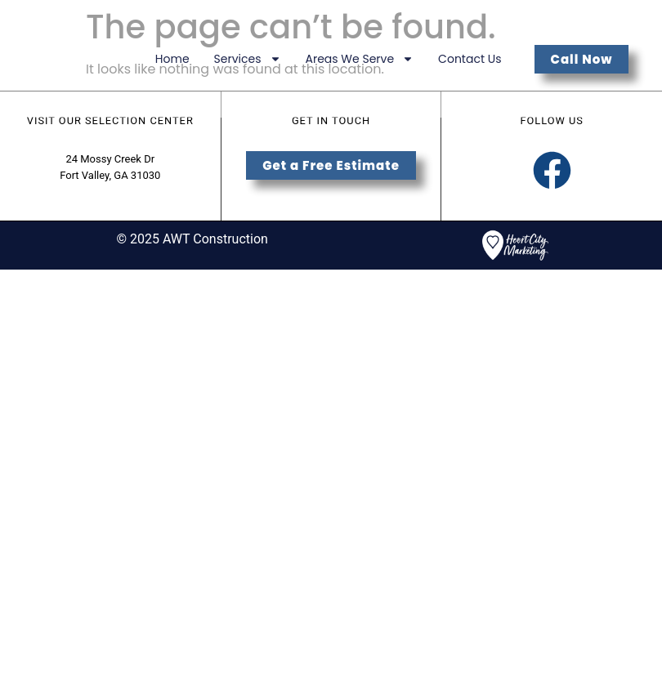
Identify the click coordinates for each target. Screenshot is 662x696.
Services (247, 59)
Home (172, 59)
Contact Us (469, 59)
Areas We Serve (360, 59)
